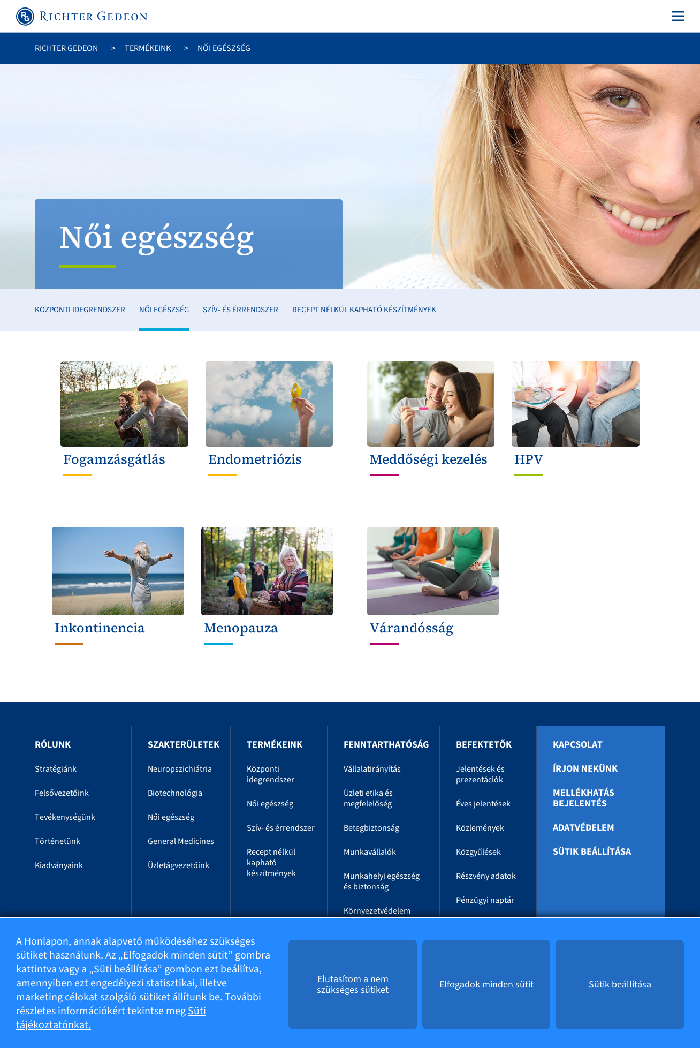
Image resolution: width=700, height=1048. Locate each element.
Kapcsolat (578, 745)
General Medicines (181, 841)
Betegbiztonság (371, 828)
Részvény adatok (486, 876)
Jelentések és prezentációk (480, 774)
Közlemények (480, 828)
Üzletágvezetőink (178, 865)
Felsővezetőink (62, 793)
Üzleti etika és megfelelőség (368, 798)
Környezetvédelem (377, 911)
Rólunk (53, 744)
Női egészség (164, 309)
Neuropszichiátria (180, 769)
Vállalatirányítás (372, 769)
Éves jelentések (483, 804)
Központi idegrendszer (80, 309)
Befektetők (484, 744)
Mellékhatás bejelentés (583, 798)
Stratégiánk (56, 769)
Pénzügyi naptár (485, 900)
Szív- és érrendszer (240, 309)
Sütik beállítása (592, 852)
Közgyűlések (478, 852)
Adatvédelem (583, 828)
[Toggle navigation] (676, 16)
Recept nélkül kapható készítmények (364, 309)
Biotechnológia (175, 793)
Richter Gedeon (66, 48)
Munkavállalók (370, 852)
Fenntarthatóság (386, 744)
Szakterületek (183, 744)
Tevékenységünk (65, 817)
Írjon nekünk (585, 769)
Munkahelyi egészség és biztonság (382, 881)
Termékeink (148, 48)
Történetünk (57, 841)
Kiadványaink (59, 865)
